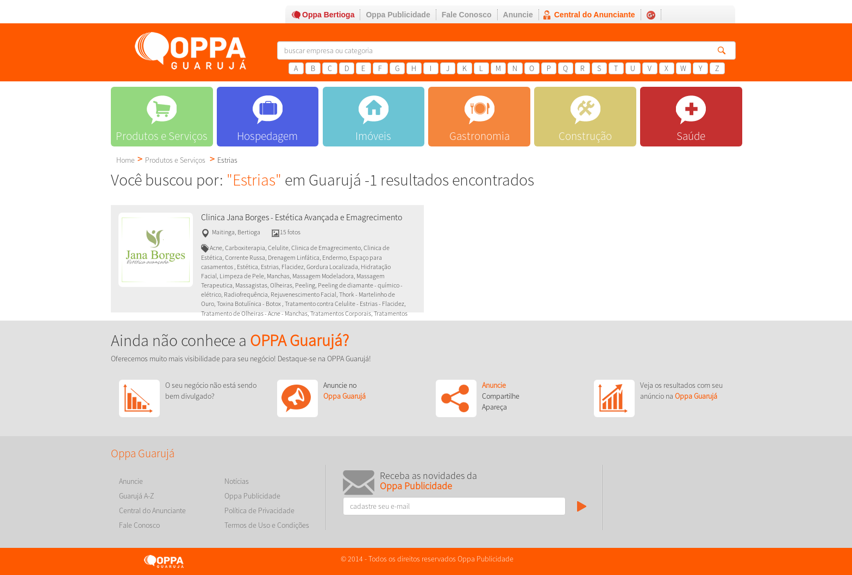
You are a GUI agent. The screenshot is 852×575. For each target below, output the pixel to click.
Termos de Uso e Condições (266, 525)
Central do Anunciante (594, 14)
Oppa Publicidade (398, 14)
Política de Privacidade (259, 510)
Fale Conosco (467, 14)
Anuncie (518, 14)
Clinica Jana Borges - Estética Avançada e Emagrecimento (301, 217)
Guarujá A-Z (136, 496)
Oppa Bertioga (328, 14)
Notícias (236, 481)
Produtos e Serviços (175, 160)
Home (125, 160)
